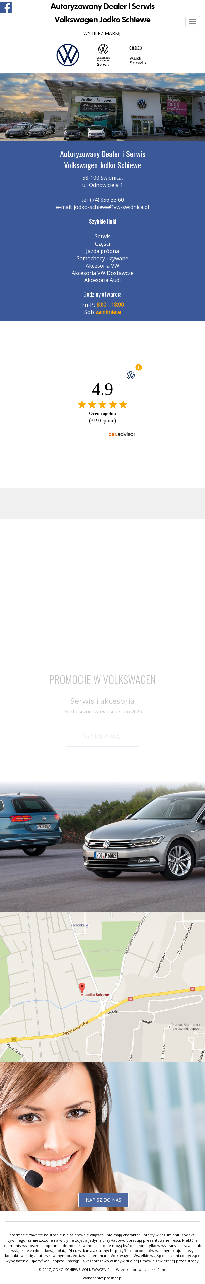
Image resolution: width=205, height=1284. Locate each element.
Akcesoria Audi (102, 280)
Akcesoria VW (102, 265)
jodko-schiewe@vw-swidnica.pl (111, 207)
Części (102, 243)
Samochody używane (102, 258)
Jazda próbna (102, 251)
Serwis (103, 236)
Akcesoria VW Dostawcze (103, 272)
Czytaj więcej (102, 735)
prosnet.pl (113, 1277)
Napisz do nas (103, 1200)
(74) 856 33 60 (107, 199)
